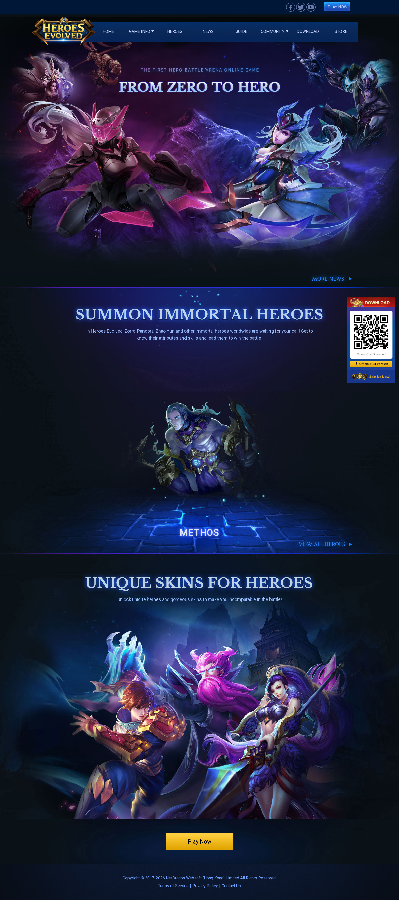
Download (308, 31)
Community (274, 31)
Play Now (337, 7)
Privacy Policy (205, 885)
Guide (241, 31)
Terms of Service (173, 885)
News (208, 31)
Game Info (141, 31)
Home (108, 31)
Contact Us (231, 885)
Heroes (174, 31)
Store (341, 31)
